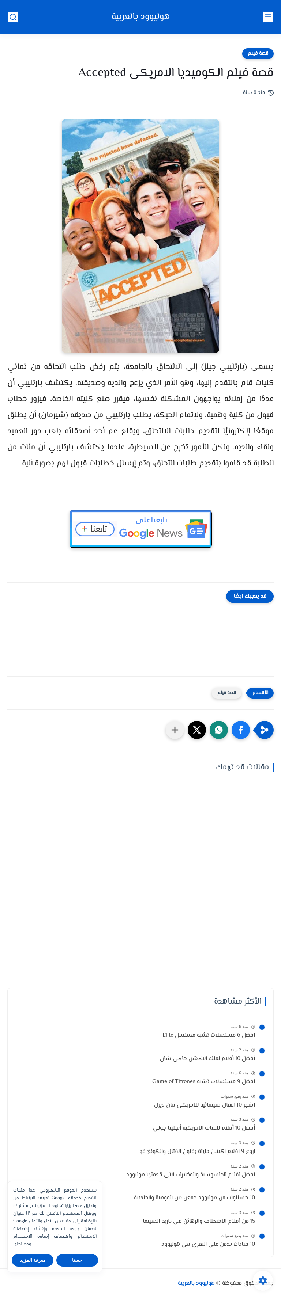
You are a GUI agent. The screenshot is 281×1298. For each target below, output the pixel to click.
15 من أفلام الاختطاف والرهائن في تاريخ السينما (199, 1221)
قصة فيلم (258, 54)
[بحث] (12, 17)
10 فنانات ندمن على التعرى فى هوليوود (208, 1244)
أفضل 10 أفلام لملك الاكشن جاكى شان (207, 1058)
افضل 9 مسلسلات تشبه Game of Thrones (203, 1081)
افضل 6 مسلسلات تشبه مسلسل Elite (208, 1035)
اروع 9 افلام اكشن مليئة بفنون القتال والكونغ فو (197, 1151)
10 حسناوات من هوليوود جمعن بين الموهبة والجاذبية (194, 1198)
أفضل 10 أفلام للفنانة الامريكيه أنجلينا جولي (204, 1128)
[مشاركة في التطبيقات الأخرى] (175, 730)
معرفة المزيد (33, 1260)
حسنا (77, 1260)
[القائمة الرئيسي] (268, 17)
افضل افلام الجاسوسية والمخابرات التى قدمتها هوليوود (190, 1175)
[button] (241, 730)
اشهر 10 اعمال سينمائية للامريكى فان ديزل (204, 1105)
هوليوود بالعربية (141, 17)
